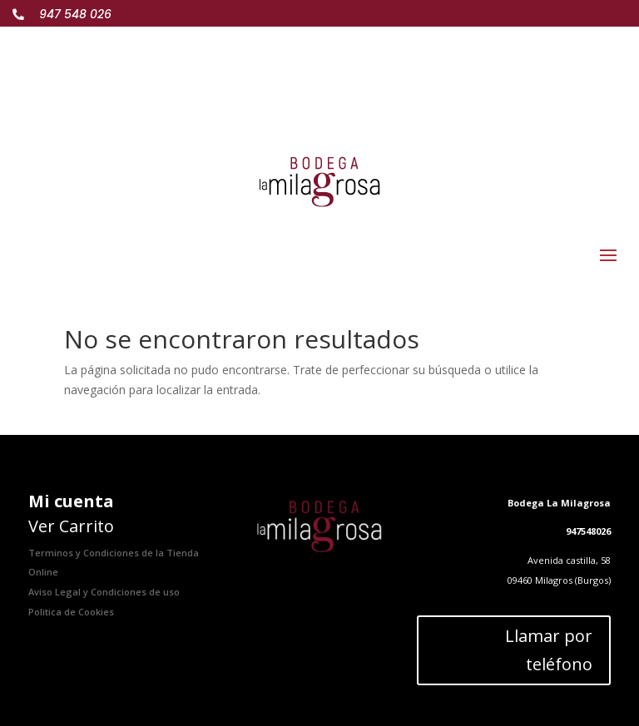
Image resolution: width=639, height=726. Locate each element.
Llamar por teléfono (548, 650)
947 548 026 (75, 14)
